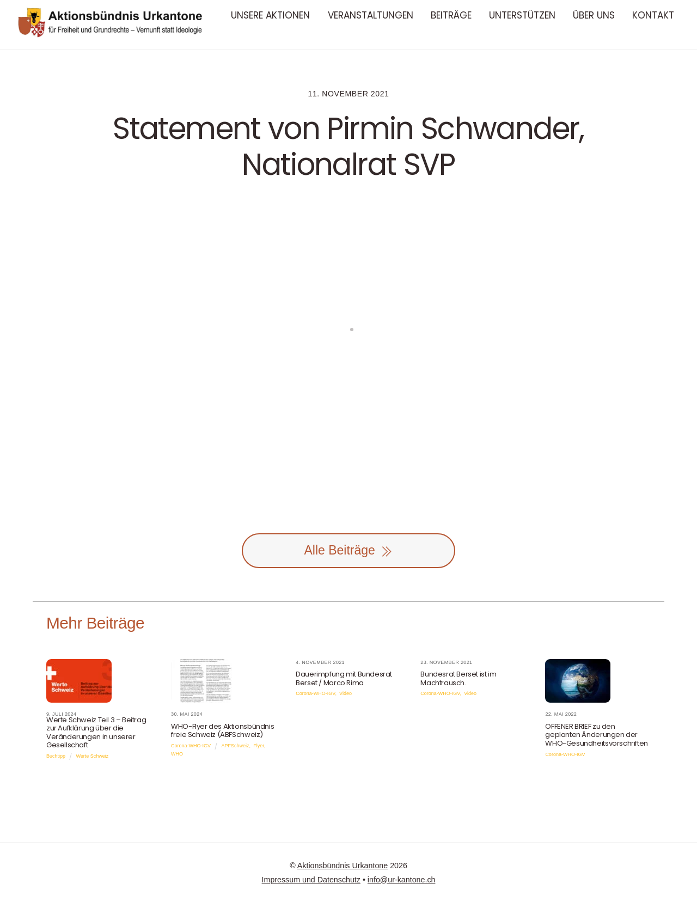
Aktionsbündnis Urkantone (342, 865)
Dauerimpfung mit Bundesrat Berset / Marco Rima (344, 678)
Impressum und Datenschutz (311, 879)
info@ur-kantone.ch (402, 879)
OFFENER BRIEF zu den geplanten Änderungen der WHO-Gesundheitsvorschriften (596, 734)
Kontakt (653, 15)
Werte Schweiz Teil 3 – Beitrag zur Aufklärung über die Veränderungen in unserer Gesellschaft (96, 733)
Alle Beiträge (348, 550)
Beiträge (451, 15)
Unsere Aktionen (270, 15)
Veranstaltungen (370, 15)
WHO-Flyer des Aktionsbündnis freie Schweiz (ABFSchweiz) (222, 730)
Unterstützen (522, 15)
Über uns (594, 15)
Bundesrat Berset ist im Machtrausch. (458, 678)
